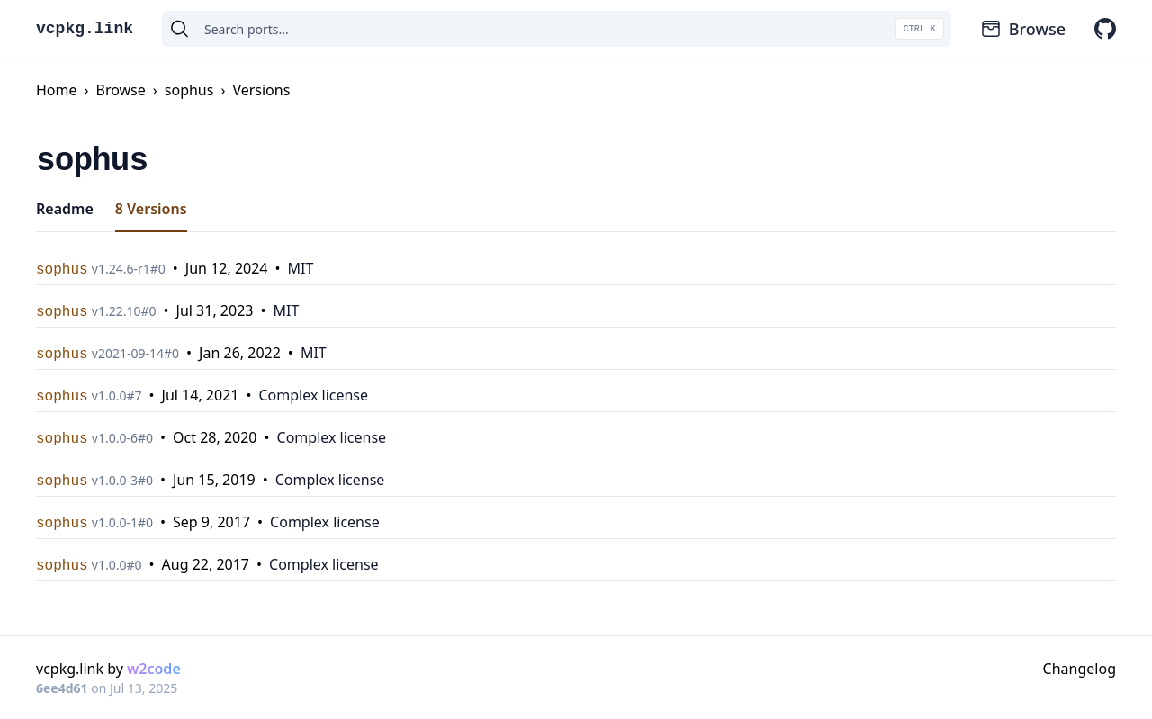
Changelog (1079, 669)
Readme (65, 209)
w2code (154, 669)
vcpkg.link (84, 29)
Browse (1023, 29)
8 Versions (151, 209)
